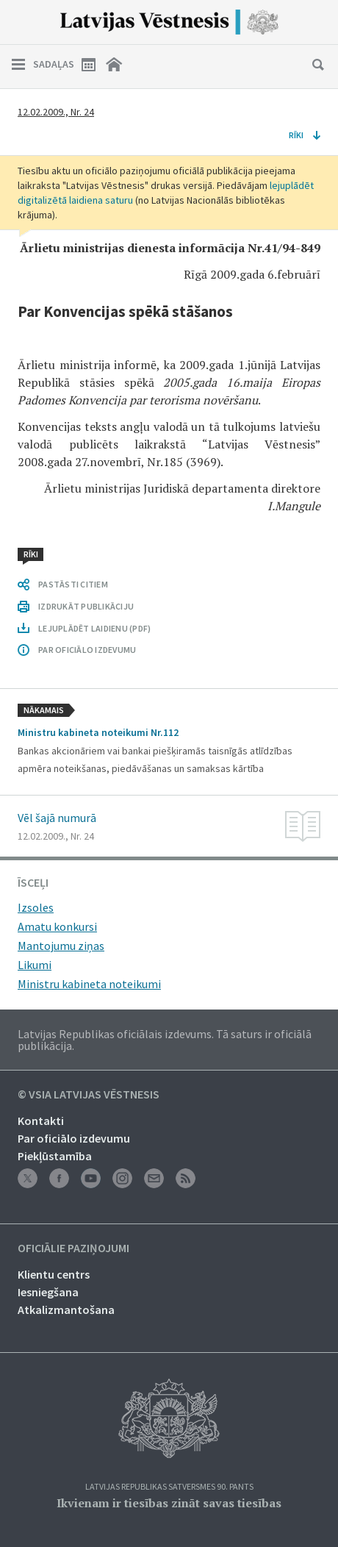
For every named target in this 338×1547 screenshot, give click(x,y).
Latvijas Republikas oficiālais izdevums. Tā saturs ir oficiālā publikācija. (165, 1039)
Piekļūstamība (55, 1155)
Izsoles (36, 907)
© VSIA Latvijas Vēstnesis (88, 1094)
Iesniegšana (48, 1292)
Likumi (34, 964)
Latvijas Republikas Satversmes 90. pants (169, 1487)
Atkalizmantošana (66, 1309)
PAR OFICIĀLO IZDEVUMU (87, 649)
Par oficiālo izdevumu (74, 1138)
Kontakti (41, 1120)
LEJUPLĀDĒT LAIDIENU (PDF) (94, 628)
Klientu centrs (54, 1274)
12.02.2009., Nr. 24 (56, 111)
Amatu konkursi (57, 926)
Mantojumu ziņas (61, 945)
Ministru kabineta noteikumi (89, 983)
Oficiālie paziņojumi (73, 1248)
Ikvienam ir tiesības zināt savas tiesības (169, 1503)
